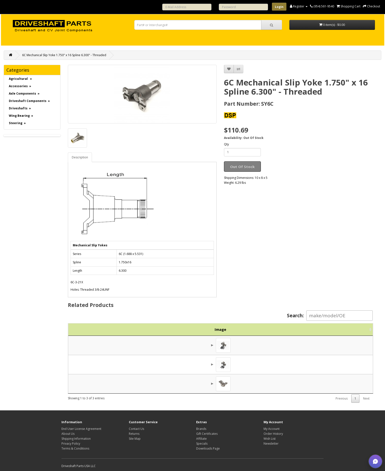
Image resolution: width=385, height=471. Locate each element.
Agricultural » (20, 79)
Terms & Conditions (75, 448)
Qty (226, 144)
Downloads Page (208, 448)
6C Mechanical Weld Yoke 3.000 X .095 (167, 383)
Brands (201, 429)
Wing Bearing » (21, 116)
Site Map (135, 439)
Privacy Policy (70, 443)
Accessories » (20, 86)
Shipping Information (76, 439)
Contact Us (136, 429)
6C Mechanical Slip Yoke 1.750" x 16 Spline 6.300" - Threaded (64, 55)
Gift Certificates (207, 434)
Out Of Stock (242, 166)
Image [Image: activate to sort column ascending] (80, 329)
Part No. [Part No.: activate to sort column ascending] (112, 329)
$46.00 (330, 345)
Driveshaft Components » (29, 101)
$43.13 (330, 364)
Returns (134, 434)
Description (80, 157)
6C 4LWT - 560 (147, 345)
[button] (375, 461)
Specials (201, 443)
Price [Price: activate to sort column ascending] (323, 329)
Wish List (270, 439)
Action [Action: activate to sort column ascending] (356, 329)
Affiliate (201, 439)
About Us (67, 434)
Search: (330, 315)
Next (366, 398)
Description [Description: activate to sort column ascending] (204, 329)
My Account (272, 429)
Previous (342, 398)
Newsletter (271, 443)
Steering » (17, 123)
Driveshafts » (20, 108)
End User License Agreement (81, 429)
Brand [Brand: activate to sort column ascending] (292, 329)
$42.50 (330, 383)
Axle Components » (24, 93)
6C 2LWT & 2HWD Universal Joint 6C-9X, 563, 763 (177, 364)
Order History (273, 434)
